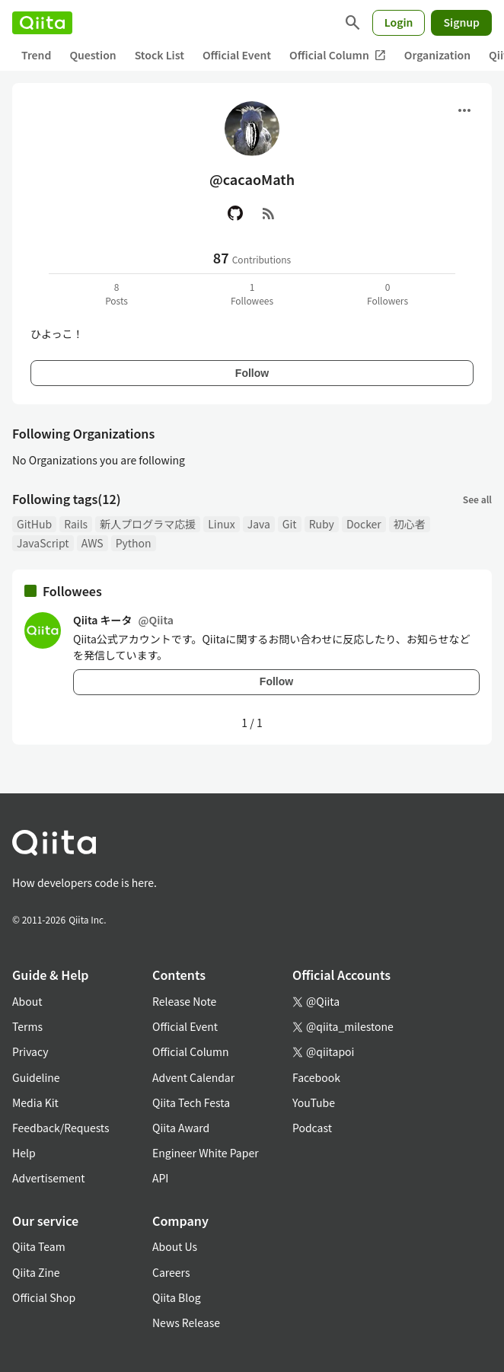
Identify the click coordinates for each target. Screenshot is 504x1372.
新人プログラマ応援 (148, 523)
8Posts (116, 293)
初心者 (410, 523)
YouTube (313, 1102)
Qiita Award (180, 1127)
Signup (461, 22)
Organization (437, 54)
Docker (363, 523)
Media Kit (35, 1102)
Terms (27, 1026)
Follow (252, 373)
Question (92, 54)
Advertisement (48, 1177)
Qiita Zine (36, 1272)
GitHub (34, 523)
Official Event (237, 54)
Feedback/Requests (61, 1127)
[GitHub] (235, 213)
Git (289, 523)
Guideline (36, 1077)
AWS (92, 542)
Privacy (30, 1051)
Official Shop (43, 1297)
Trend (36, 54)
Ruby (321, 523)
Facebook (316, 1077)
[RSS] (268, 213)
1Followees (252, 293)
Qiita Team (38, 1246)
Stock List (159, 54)
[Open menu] (464, 110)
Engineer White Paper (205, 1152)
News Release (186, 1322)
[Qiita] (42, 22)
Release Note (184, 1001)
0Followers (387, 293)
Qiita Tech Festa (191, 1102)
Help (24, 1152)
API (160, 1177)
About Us (174, 1246)
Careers (171, 1272)
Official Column (337, 55)
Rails (76, 523)
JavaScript (43, 542)
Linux (221, 523)
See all (477, 499)
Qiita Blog (176, 1297)
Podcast (312, 1127)
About (27, 1001)
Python (134, 542)
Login (398, 22)
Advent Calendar (193, 1077)
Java (258, 523)
